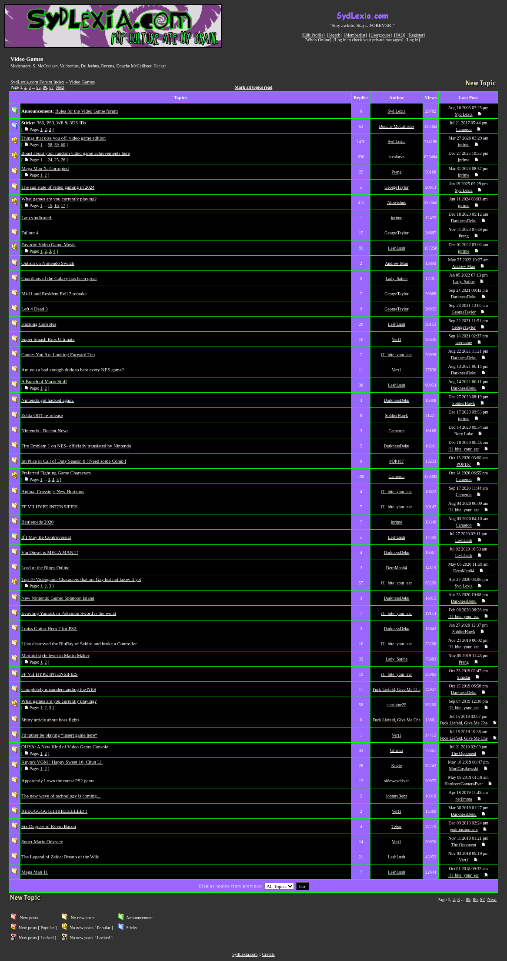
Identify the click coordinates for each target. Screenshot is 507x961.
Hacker (159, 65)
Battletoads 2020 (37, 521)
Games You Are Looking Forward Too (58, 354)
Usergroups (380, 35)
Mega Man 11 (34, 871)
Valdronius (69, 65)
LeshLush (396, 248)
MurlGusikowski (463, 768)
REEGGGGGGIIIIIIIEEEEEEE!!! (54, 811)
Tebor (396, 826)
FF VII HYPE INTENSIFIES (49, 506)
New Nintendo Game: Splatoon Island (57, 598)
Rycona (107, 65)
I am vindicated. (36, 217)
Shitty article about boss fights (50, 719)
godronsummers (463, 829)
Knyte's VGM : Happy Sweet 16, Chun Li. (62, 761)
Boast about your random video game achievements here (75, 153)
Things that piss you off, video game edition (63, 137)
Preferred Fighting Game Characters (56, 472)
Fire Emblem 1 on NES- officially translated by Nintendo (76, 445)
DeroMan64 (396, 567)
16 (56, 205)
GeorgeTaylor (396, 187)
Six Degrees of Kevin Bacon (48, 826)
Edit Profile (313, 35)
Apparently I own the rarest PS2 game (57, 780)
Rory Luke (463, 433)
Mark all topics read (254, 87)
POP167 (396, 461)
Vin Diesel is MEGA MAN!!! (49, 552)
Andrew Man (396, 263)
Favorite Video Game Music (48, 244)
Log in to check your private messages (368, 39)
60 (63, 144)
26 (63, 159)
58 (50, 144)
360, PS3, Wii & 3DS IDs (61, 122)
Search (334, 35)
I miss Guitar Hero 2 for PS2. (49, 628)
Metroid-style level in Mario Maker (55, 655)
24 (50, 159)
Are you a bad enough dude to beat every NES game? (72, 369)
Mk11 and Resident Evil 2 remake (54, 293)
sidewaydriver (396, 780)
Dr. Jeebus (90, 65)
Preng (396, 172)
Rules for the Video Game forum (86, 110)
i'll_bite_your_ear (396, 354)
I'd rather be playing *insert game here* (59, 734)
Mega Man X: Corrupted (45, 168)
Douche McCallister (134, 65)
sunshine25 (396, 704)
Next (60, 87)
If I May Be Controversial (46, 537)
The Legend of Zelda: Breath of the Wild (60, 856)
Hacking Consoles (38, 324)
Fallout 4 (29, 232)
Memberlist (355, 35)
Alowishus (396, 202)
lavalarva (397, 156)
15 (50, 205)
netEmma (463, 799)
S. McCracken (45, 65)
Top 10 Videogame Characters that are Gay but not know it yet (81, 579)
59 (56, 144)
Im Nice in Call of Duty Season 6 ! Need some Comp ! (73, 461)
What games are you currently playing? (59, 198)
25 (56, 159)
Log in (412, 39)
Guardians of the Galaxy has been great (59, 278)
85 (38, 87)
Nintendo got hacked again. (47, 400)
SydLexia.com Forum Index (37, 81)
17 (63, 205)
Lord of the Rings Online (45, 567)
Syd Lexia (397, 111)
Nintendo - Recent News (44, 430)
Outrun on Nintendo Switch (47, 263)
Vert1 (396, 339)
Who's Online (318, 39)
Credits (268, 954)
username (463, 342)
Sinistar (463, 677)
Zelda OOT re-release (42, 415)
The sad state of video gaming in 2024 (57, 187)
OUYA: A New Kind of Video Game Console (64, 746)
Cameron (464, 129)
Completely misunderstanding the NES (58, 689)
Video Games (82, 81)
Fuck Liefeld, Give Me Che (396, 689)
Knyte (396, 765)
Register (416, 35)
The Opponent (464, 753)
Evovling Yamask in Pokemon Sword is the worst (68, 613)
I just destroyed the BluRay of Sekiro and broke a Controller (79, 643)
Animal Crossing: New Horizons (52, 491)
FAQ (400, 35)
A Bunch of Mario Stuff (44, 381)
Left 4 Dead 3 (34, 308)
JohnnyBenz (396, 796)
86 (45, 87)
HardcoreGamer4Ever (463, 783)
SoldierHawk (463, 403)
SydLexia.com (244, 954)
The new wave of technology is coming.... (61, 795)
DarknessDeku (464, 220)
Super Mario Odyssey (42, 841)
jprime (463, 144)
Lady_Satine (397, 278)
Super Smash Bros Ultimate (48, 339)
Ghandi (396, 750)
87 (51, 87)
